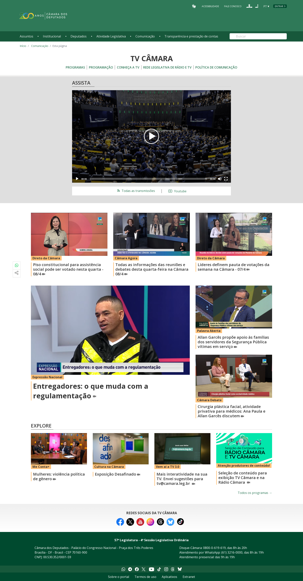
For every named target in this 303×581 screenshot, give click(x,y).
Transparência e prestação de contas (191, 36)
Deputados (79, 36)
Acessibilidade (210, 6)
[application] (151, 136)
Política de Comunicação (216, 67)
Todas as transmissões (136, 191)
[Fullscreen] (226, 179)
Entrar (279, 6)
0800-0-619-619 (214, 548)
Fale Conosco (233, 6)
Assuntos (26, 36)
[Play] (77, 179)
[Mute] (220, 179)
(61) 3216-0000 (232, 552)
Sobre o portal (118, 577)
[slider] (148, 179)
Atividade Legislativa (111, 36)
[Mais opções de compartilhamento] (16, 273)
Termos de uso (145, 577)
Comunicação (145, 36)
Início (23, 46)
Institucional (52, 36)
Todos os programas (255, 493)
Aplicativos (169, 577)
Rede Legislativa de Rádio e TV (167, 67)
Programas (75, 67)
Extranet (189, 577)
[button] (151, 136)
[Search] (258, 36)
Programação (101, 67)
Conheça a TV (128, 67)
